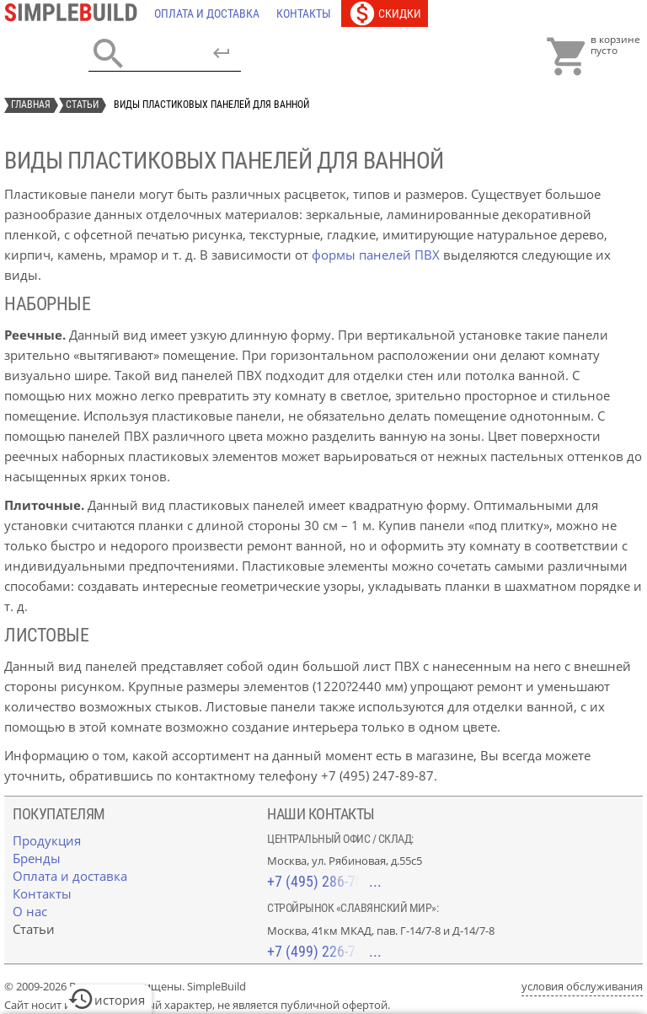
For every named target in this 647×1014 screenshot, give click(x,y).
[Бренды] (37, 858)
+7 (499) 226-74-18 (324, 951)
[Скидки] (384, 13)
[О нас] (30, 911)
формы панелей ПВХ (376, 254)
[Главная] (75, 13)
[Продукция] (47, 840)
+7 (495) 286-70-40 (324, 881)
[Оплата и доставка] (206, 13)
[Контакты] (304, 13)
